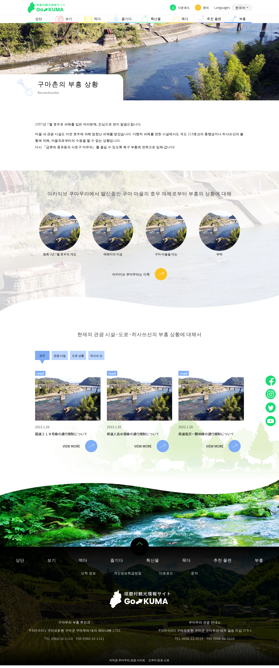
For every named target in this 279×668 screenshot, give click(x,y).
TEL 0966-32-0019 (189, 641)
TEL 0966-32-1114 (58, 641)
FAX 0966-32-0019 (221, 641)
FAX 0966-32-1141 (90, 641)
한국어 (240, 8)
